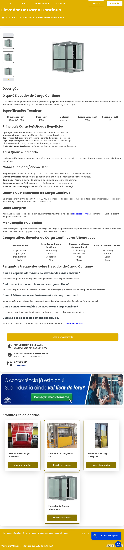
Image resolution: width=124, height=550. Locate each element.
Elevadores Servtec (81, 214)
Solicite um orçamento (63, 337)
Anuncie (114, 3)
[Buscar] (90, 3)
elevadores (19, 365)
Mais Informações (23, 465)
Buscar (96, 3)
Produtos (62, 3)
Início (24, 3)
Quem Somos (42, 3)
